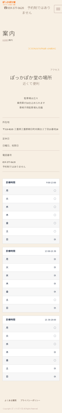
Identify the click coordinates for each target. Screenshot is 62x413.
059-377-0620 (15, 8)
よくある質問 (10, 400)
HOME (5, 40)
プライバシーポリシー (30, 400)
